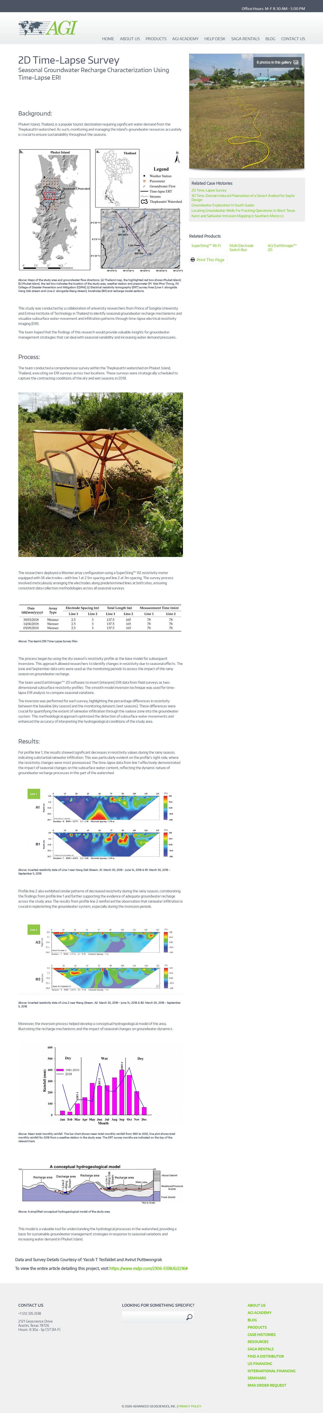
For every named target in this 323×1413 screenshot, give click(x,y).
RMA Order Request (267, 1385)
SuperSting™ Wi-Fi (206, 246)
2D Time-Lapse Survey (209, 190)
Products (156, 39)
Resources (258, 1342)
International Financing (272, 1371)
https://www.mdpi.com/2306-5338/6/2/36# (149, 1268)
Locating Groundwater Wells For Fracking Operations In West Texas (243, 210)
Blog (270, 39)
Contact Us (293, 39)
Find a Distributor (266, 1356)
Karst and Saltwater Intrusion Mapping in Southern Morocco (237, 216)
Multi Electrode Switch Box (241, 248)
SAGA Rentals (245, 39)
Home (108, 39)
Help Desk (214, 39)
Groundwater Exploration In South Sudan (223, 205)
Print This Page (210, 259)
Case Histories (262, 1335)
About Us (130, 39)
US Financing (260, 1364)
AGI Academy (185, 39)
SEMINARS (257, 1378)
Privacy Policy (189, 1406)
